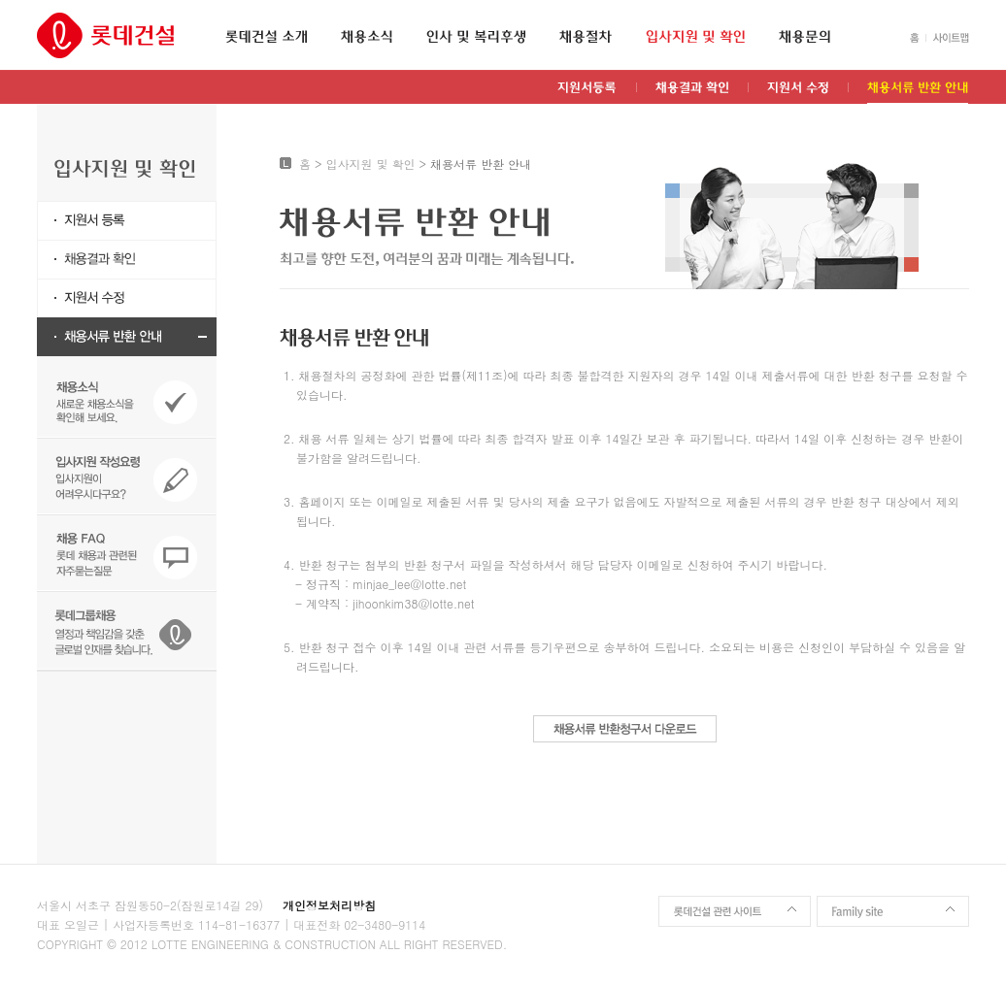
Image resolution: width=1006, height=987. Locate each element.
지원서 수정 (797, 93)
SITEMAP (947, 38)
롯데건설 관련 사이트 (734, 911)
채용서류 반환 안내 (917, 93)
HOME (915, 38)
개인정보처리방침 (329, 905)
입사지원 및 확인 (695, 37)
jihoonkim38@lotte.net (413, 603)
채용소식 (366, 37)
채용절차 (585, 37)
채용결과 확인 (691, 93)
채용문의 (804, 37)
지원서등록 (587, 93)
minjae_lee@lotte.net (409, 584)
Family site (893, 911)
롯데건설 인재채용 (105, 35)
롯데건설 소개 (266, 37)
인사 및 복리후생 (475, 37)
